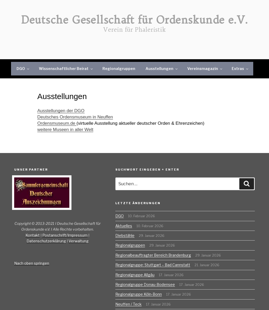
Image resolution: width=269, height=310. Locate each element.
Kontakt (32, 235)
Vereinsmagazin (205, 68)
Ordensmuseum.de (56, 123)
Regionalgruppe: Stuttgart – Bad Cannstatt (152, 265)
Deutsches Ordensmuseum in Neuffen (75, 117)
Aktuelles (123, 226)
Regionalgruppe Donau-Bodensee (145, 284)
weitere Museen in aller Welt (65, 129)
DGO (23, 68)
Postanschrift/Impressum (64, 235)
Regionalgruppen (118, 68)
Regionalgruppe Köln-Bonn (138, 294)
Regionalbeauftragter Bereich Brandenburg (153, 255)
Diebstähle (124, 235)
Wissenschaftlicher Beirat (66, 68)
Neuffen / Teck (128, 304)
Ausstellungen (162, 68)
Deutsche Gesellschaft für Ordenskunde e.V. (134, 19)
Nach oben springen (31, 263)
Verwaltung (79, 241)
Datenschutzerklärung (46, 241)
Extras (240, 68)
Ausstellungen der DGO (61, 110)
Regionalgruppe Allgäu (134, 275)
